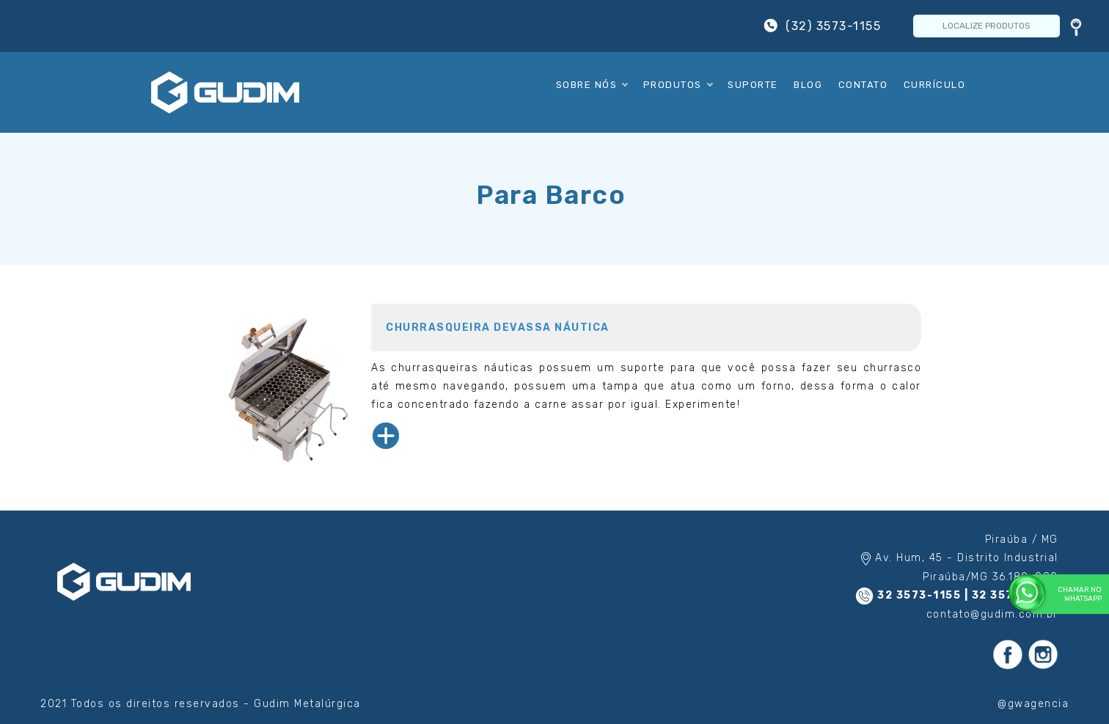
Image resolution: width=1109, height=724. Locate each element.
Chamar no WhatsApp (1066, 593)
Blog (808, 84)
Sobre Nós (592, 84)
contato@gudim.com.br (992, 614)
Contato (863, 84)
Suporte (753, 84)
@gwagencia (1033, 704)
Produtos (677, 84)
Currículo (935, 84)
